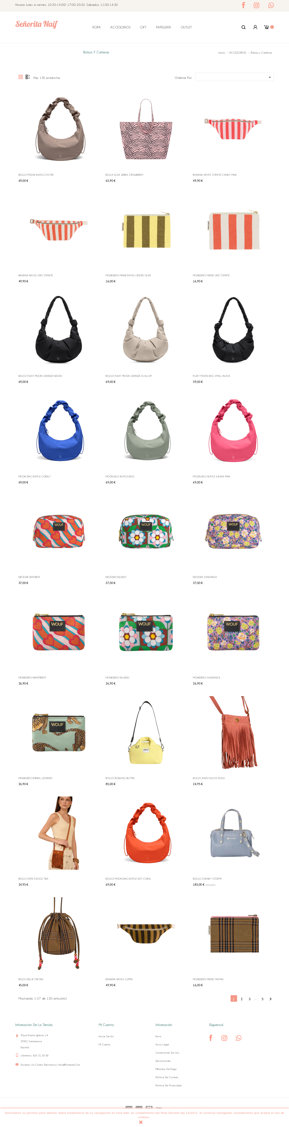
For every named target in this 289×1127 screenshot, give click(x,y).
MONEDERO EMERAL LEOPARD (35, 778)
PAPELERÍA (163, 27)
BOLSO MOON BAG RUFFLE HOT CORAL (128, 878)
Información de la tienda (34, 1025)
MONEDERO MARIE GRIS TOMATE (211, 275)
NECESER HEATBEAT (30, 577)
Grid (21, 77)
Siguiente (270, 999)
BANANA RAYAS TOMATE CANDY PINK (215, 175)
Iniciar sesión (106, 1036)
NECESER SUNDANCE (205, 577)
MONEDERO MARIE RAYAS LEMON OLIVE (128, 275)
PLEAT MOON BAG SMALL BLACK (211, 376)
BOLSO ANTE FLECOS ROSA (209, 778)
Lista (27, 77)
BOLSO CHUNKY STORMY (207, 878)
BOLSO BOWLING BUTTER (120, 778)
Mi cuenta (104, 1044)
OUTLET (186, 27)
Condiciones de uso (167, 1052)
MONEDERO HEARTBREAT (32, 677)
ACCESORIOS (120, 27)
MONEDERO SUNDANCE (206, 677)
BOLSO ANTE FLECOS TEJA (33, 878)
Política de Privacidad (169, 1085)
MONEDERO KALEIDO (118, 677)
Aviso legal (162, 1044)
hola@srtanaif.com (69, 1064)
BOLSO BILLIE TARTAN (31, 979)
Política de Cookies (167, 1077)
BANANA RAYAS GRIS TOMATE (36, 275)
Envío (159, 1036)
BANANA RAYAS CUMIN (119, 979)
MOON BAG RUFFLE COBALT (35, 476)
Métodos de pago (166, 1069)
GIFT (143, 27)
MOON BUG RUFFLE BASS (120, 476)
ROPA (96, 27)
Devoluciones (163, 1061)
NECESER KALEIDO (116, 577)
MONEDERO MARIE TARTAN (208, 979)
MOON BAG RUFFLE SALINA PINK (211, 476)
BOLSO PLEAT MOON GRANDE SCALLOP (129, 376)
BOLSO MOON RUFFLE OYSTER (36, 175)
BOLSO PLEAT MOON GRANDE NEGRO (40, 376)
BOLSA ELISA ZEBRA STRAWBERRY (125, 175)
